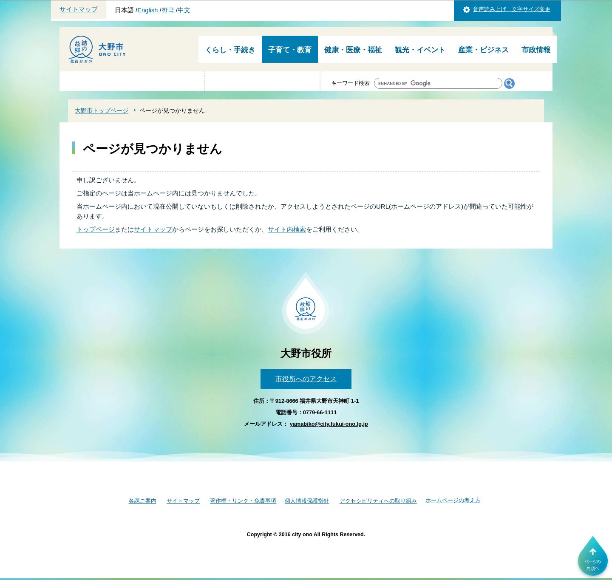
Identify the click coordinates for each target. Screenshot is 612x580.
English (147, 10)
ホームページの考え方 (453, 500)
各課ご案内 (142, 501)
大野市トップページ (101, 110)
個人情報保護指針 (307, 501)
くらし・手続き (230, 50)
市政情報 (535, 50)
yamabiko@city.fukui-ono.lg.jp (329, 424)
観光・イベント (420, 50)
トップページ (95, 229)
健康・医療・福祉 (353, 50)
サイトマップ (79, 9)
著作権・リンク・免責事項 (243, 501)
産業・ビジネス (483, 50)
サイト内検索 (287, 229)
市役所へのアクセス (306, 378)
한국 (168, 10)
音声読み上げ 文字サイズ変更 (511, 9)
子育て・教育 (290, 50)
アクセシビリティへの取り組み (378, 501)
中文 (184, 10)
